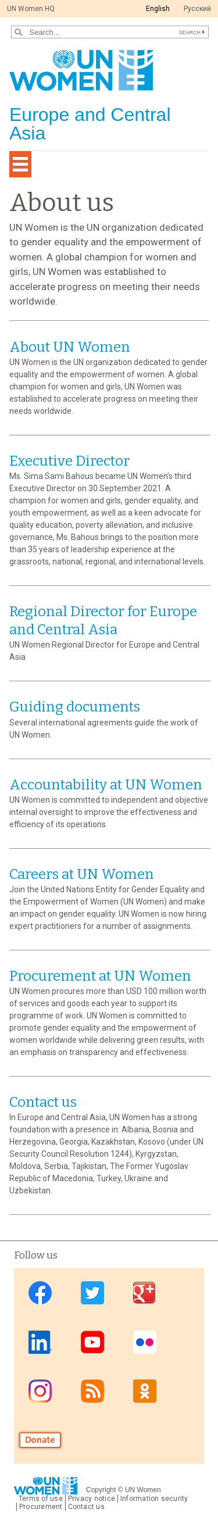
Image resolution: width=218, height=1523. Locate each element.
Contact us (43, 1102)
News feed (92, 1390)
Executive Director (69, 461)
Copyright (101, 1490)
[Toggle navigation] (20, 164)
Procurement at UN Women (100, 976)
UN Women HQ (31, 9)
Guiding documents (74, 707)
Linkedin (40, 1341)
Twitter (92, 1293)
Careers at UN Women (81, 874)
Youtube (92, 1341)
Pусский (197, 9)
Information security (154, 1499)
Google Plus (145, 1293)
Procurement (41, 1507)
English (158, 9)
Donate (40, 1440)
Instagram (40, 1390)
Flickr (145, 1341)
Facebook (40, 1293)
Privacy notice (91, 1499)
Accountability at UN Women (105, 785)
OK (145, 1390)
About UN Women (69, 347)
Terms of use (41, 1499)
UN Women (143, 1490)
